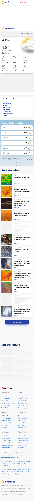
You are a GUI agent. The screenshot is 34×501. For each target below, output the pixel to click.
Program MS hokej (22, 398)
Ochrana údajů (5, 488)
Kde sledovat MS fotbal (7, 423)
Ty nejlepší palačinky (23, 416)
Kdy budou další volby (6, 405)
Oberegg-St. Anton (8, 113)
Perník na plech (22, 427)
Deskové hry (20, 471)
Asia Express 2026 (6, 457)
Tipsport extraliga (22, 408)
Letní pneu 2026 (22, 435)
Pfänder (5, 115)
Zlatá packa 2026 (13, 455)
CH (30, 159)
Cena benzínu (4, 455)
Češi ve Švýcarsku (6, 443)
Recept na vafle (22, 425)
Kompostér (12, 463)
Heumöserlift (7, 111)
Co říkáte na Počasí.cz (7, 485)
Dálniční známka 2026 (23, 438)
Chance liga (4, 425)
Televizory (26, 471)
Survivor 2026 (22, 455)
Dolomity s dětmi (5, 447)
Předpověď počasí (20, 452)
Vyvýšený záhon (5, 465)
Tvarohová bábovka (23, 423)
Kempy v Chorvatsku (6, 435)
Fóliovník (22, 463)
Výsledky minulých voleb (7, 403)
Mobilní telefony (17, 469)
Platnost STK (21, 447)
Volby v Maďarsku (5, 408)
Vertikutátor (17, 461)
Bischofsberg (7, 103)
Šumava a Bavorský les (7, 440)
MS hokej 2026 (21, 396)
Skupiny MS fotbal (6, 420)
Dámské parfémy (5, 471)
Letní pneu (13, 471)
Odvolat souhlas (6, 491)
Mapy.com (12, 452)
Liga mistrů (4, 427)
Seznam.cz (23, 2)
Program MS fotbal (6, 418)
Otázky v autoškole (22, 445)
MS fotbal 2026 (5, 416)
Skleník (18, 463)
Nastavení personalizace (19, 491)
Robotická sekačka (25, 461)
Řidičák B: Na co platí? (23, 443)
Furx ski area (6, 107)
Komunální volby (5, 398)
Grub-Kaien (6, 109)
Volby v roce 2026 (5, 396)
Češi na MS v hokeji (23, 403)
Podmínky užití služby (21, 485)
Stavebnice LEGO (26, 469)
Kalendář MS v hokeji (23, 405)
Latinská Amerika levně (7, 445)
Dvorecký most (15, 457)
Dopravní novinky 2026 (23, 440)
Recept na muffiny (22, 418)
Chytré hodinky (5, 474)
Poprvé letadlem (5, 438)
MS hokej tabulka (22, 400)
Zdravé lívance (21, 420)
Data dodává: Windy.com (18, 488)
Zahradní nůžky (5, 463)
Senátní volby (4, 400)
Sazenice (11, 461)
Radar (28, 488)
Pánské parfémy (14, 474)
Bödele (5, 105)
